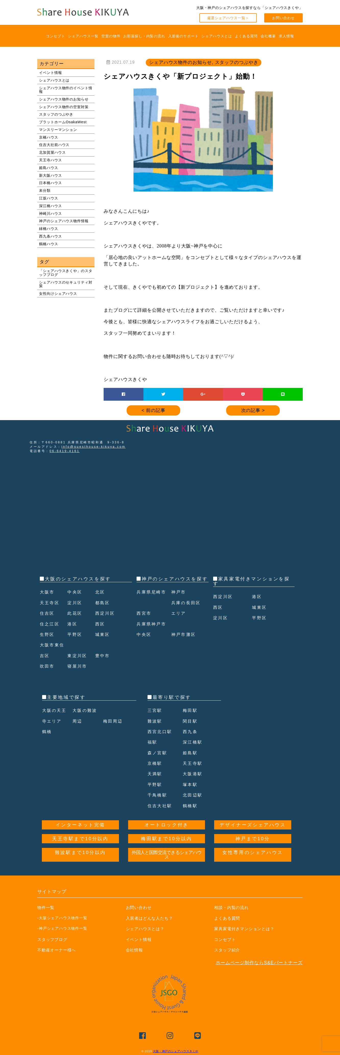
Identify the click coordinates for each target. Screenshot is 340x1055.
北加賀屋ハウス (52, 152)
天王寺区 (51, 602)
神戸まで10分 (252, 838)
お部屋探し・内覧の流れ (144, 36)
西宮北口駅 (161, 731)
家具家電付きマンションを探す (251, 581)
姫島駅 (191, 752)
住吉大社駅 (161, 805)
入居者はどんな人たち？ (152, 918)
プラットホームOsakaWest (63, 122)
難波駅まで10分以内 (80, 852)
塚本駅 (191, 784)
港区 (72, 623)
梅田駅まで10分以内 (166, 838)
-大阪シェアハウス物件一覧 (64, 917)
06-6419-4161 (65, 451)
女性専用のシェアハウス (252, 852)
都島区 (103, 602)
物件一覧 (47, 907)
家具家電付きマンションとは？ (248, 928)
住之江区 (51, 623)
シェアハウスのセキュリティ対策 (65, 284)
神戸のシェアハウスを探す (175, 578)
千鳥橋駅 (158, 795)
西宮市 (145, 623)
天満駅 (156, 773)
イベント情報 (50, 73)
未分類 (45, 190)
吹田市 (48, 666)
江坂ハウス (48, 198)
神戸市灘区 (185, 644)
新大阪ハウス (50, 175)
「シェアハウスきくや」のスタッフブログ (65, 272)
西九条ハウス (50, 236)
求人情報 (286, 36)
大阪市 (48, 591)
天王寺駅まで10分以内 (80, 838)
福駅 (153, 742)
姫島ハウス (48, 168)
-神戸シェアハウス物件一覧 (64, 928)
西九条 (191, 731)
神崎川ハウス (50, 213)
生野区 (48, 634)
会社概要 (268, 36)
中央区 (75, 591)
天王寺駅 (194, 763)
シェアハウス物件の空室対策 (64, 107)
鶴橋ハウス (48, 244)
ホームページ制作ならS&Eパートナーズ (259, 962)
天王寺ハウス (50, 160)
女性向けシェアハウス (58, 293)
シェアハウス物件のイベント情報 (65, 90)
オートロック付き (166, 824)
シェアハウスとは (216, 36)
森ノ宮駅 (158, 752)
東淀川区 (78, 655)
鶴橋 (47, 731)
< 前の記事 (153, 410)
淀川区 (75, 602)
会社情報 (135, 949)
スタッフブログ (54, 939)
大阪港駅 (194, 773)
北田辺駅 (194, 795)
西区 (100, 623)
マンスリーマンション (58, 130)
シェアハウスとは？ (147, 928)
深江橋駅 (194, 742)
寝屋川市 (78, 666)
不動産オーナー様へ (59, 949)
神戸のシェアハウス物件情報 (64, 221)
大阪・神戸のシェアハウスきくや (176, 1051)
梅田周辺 (114, 721)
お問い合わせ (283, 18)
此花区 (75, 613)
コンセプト (55, 36)
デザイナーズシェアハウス (253, 824)
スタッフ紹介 (228, 949)
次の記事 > (253, 410)
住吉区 (48, 613)
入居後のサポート (183, 36)
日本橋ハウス (50, 183)
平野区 (75, 634)
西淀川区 (106, 613)
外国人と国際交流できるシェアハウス (167, 855)
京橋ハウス (48, 137)
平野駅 (156, 784)
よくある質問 (246, 36)
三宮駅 (156, 710)
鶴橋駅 (191, 805)
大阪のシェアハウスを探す (78, 578)
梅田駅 (191, 710)
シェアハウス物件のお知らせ (64, 99)
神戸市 (179, 602)
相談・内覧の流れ (233, 907)
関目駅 (191, 721)
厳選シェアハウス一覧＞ (228, 18)
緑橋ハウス (48, 229)
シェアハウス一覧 (83, 36)
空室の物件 (110, 36)
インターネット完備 (80, 824)
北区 (100, 591)
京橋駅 (156, 763)
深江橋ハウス (50, 206)
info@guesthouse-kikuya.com (94, 446)
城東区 (103, 634)
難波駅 (156, 721)
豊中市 (103, 655)
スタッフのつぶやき (56, 114)
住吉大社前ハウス (54, 145)
